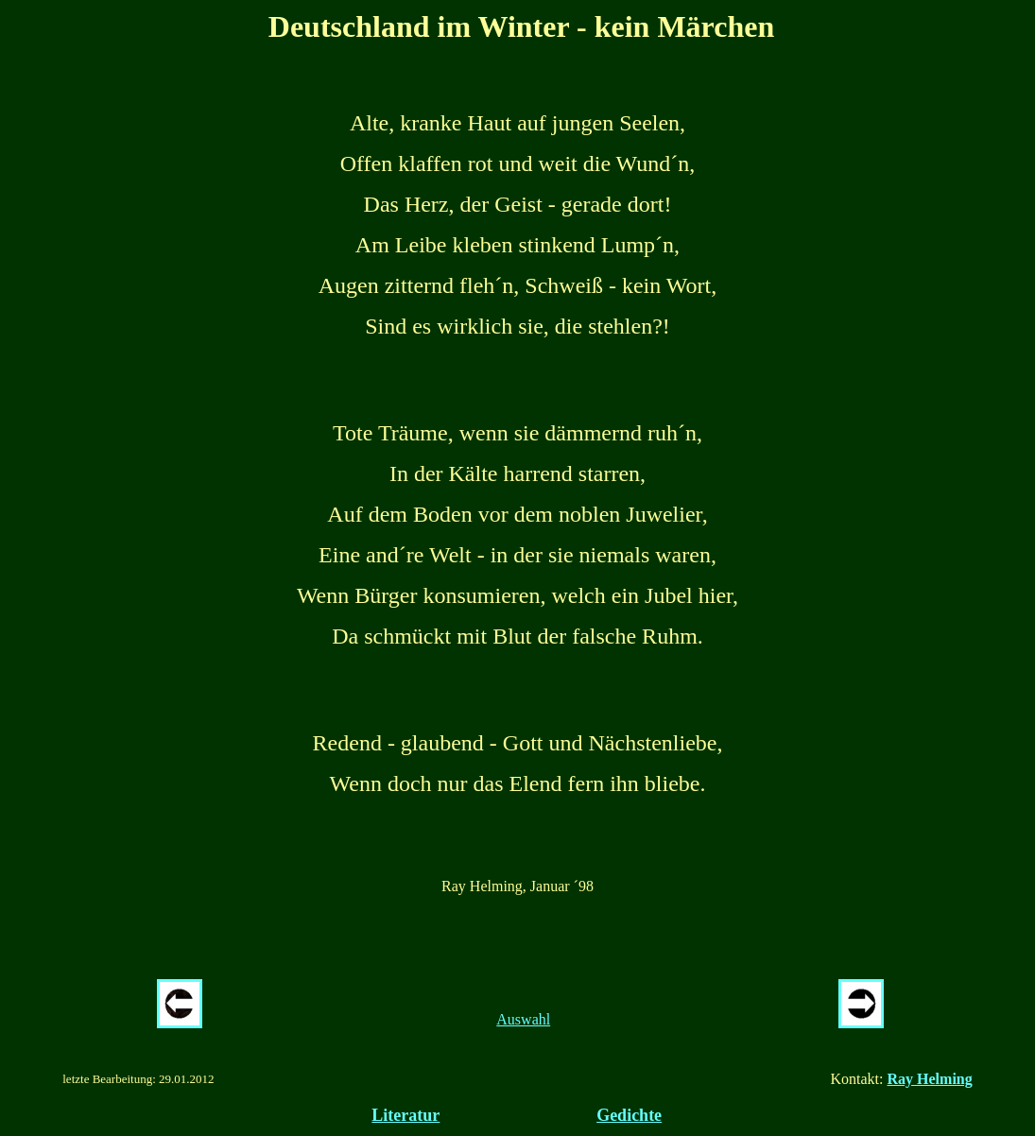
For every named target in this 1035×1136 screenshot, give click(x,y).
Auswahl (523, 1019)
